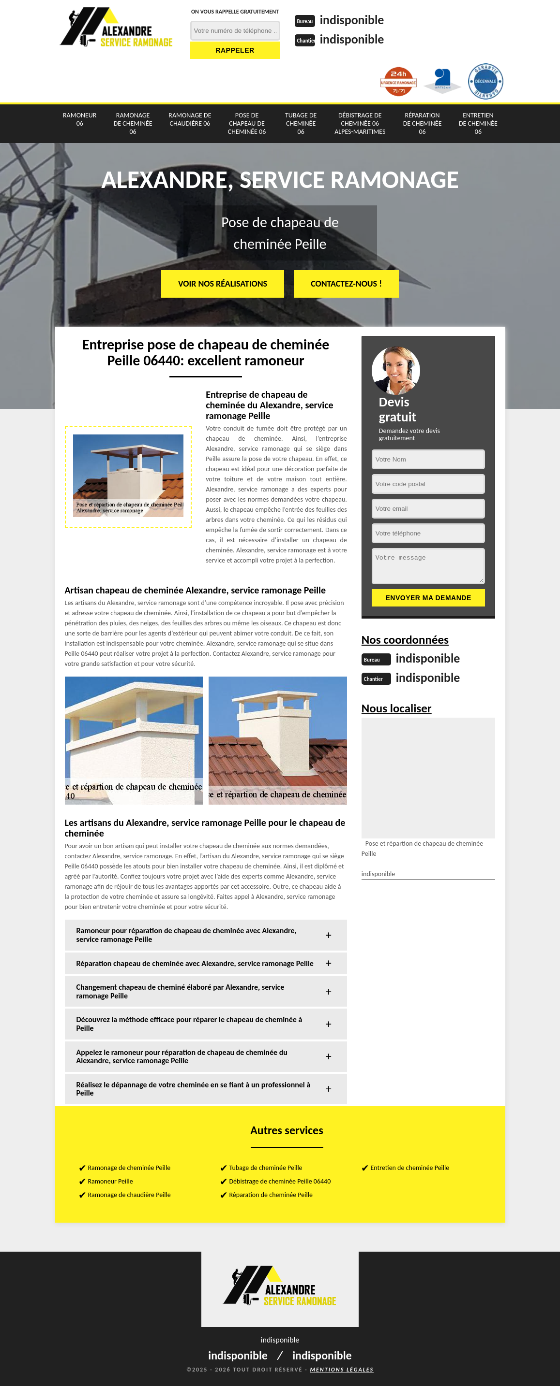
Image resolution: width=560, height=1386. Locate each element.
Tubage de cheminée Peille (266, 1168)
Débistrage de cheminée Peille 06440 (280, 1181)
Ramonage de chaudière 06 (189, 119)
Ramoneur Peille (110, 1181)
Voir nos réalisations (222, 283)
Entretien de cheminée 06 (478, 123)
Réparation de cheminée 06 (422, 123)
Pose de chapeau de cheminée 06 (247, 123)
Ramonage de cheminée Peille (129, 1168)
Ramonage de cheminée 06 (133, 123)
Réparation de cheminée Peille (271, 1195)
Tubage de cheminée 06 (301, 123)
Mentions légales (342, 1369)
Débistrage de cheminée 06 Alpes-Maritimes (359, 123)
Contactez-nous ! (346, 283)
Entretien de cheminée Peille (410, 1168)
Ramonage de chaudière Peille (129, 1195)
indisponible (352, 20)
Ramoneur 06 (79, 119)
